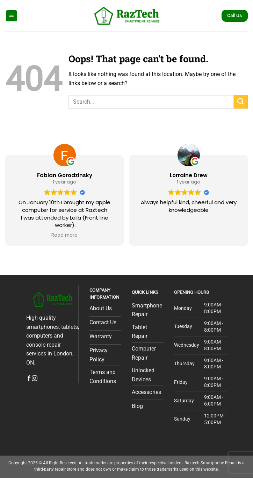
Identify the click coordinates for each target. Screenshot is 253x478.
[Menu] (11, 16)
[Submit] (241, 102)
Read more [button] (64, 235)
